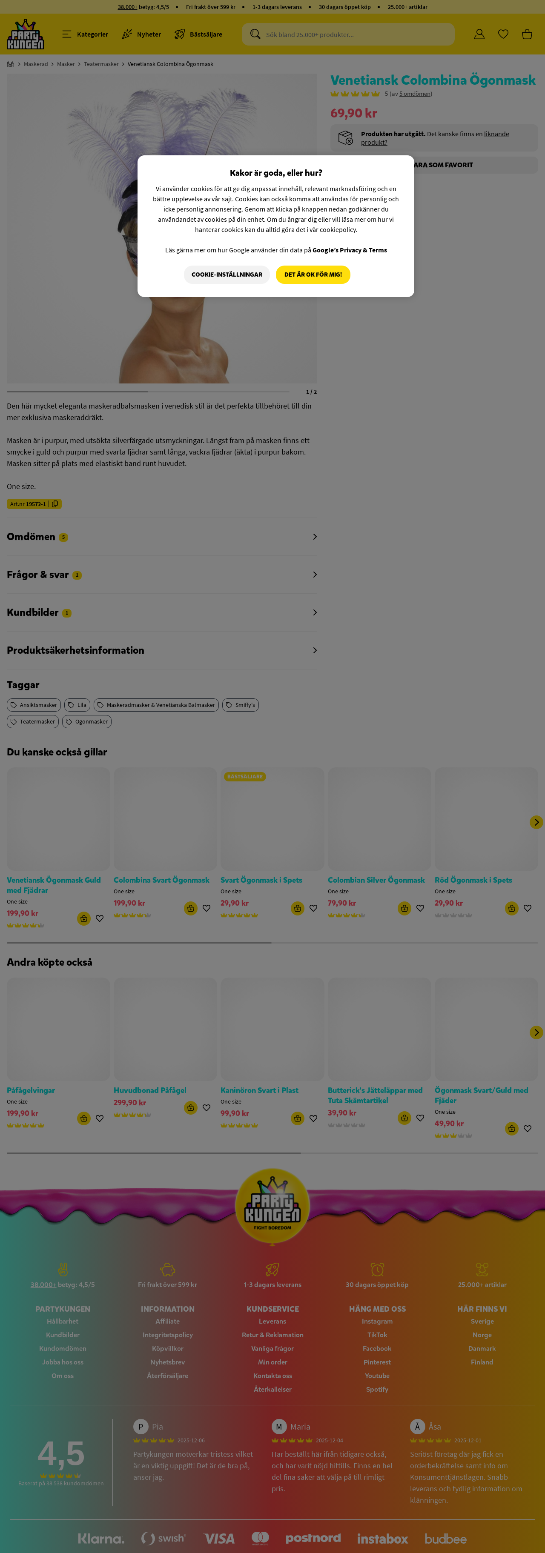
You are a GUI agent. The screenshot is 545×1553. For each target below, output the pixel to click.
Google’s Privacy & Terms (350, 250)
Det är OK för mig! (313, 275)
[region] (276, 226)
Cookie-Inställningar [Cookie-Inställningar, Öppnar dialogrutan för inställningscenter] (227, 275)
